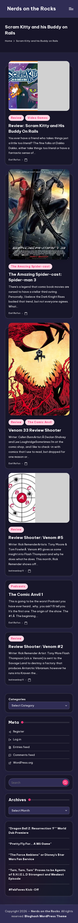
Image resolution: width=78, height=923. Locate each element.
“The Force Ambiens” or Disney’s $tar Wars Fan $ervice (36, 857)
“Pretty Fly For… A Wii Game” (30, 844)
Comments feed (24, 755)
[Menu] (71, 8)
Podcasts (18, 586)
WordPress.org (23, 762)
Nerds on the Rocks (31, 8)
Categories (17, 699)
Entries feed (21, 747)
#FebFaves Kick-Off (24, 889)
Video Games (37, 117)
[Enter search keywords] (39, 782)
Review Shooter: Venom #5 (36, 537)
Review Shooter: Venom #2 (36, 646)
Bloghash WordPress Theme (46, 916)
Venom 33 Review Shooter (35, 430)
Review (16, 117)
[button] (65, 782)
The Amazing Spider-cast (30, 266)
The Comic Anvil (40, 422)
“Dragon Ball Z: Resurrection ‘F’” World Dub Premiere (37, 830)
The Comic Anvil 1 (26, 594)
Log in (17, 739)
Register (18, 731)
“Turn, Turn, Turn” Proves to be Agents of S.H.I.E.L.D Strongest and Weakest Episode (37, 874)
